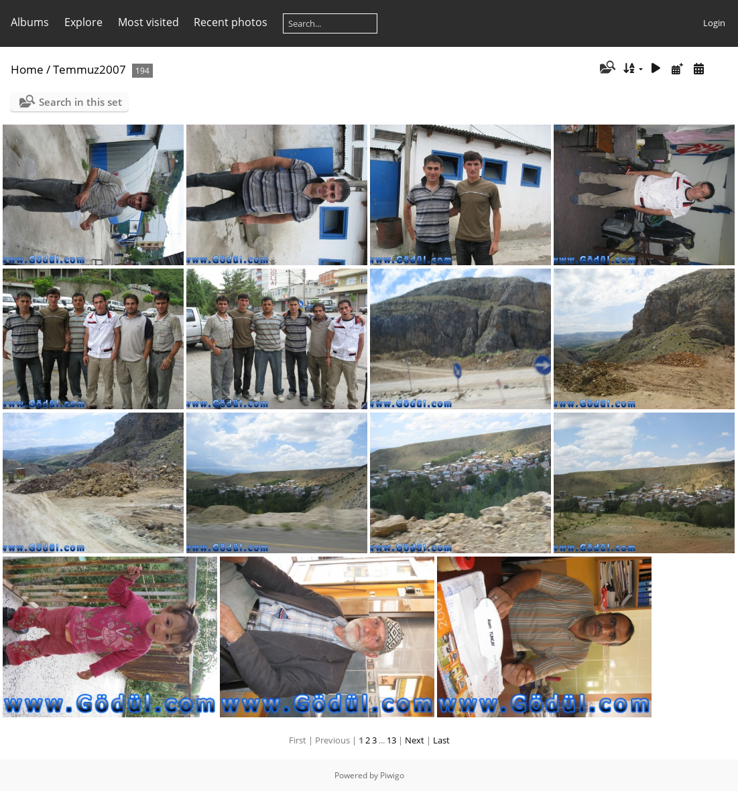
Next (414, 740)
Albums (30, 22)
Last (441, 740)
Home (27, 69)
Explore (83, 22)
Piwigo (392, 775)
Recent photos (230, 22)
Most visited (148, 22)
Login (714, 23)
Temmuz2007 (89, 69)
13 (391, 740)
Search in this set (80, 102)
